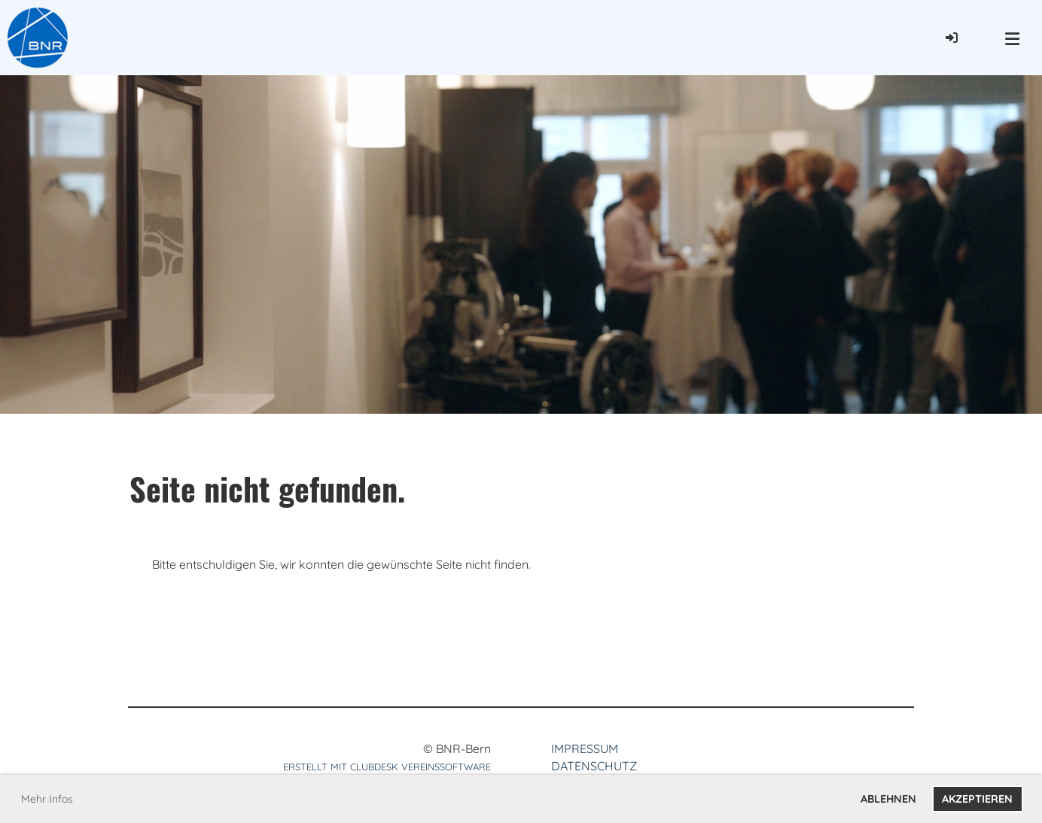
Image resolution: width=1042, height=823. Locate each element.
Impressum (584, 748)
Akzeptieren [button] (977, 799)
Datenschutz (594, 765)
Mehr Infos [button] (47, 799)
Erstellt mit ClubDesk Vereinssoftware (387, 767)
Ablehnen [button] (888, 799)
